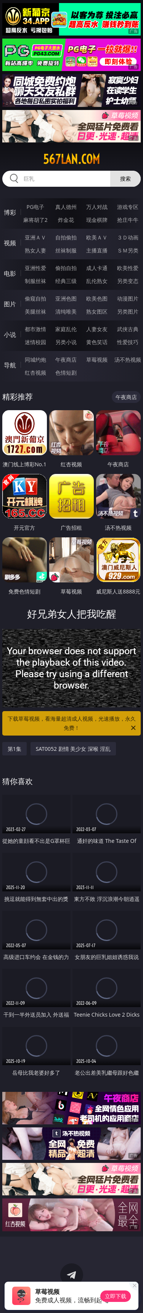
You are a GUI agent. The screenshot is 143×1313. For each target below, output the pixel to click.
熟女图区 (97, 311)
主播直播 (97, 250)
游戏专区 (127, 206)
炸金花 (66, 219)
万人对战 (97, 206)
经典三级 (66, 281)
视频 (10, 243)
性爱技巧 (127, 342)
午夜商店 (66, 359)
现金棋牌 (97, 219)
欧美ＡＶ (97, 237)
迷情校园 (35, 342)
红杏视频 (35, 372)
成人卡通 (97, 268)
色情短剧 (66, 372)
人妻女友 (97, 329)
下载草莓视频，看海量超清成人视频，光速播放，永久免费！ (72, 723)
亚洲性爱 (35, 268)
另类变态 (127, 281)
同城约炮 (35, 359)
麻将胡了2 (35, 219)
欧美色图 (97, 298)
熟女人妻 (35, 250)
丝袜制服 (66, 250)
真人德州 (66, 206)
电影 (10, 273)
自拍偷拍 (66, 237)
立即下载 (115, 1296)
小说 (10, 334)
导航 (10, 365)
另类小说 (66, 342)
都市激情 (35, 329)
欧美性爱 (127, 268)
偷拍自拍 (66, 268)
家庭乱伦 (66, 329)
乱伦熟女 (97, 281)
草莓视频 (97, 359)
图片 (10, 304)
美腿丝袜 (35, 311)
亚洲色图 (66, 298)
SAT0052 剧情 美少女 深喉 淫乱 (73, 748)
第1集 (14, 748)
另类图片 (127, 311)
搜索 (125, 178)
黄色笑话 (97, 342)
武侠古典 (127, 329)
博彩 (10, 212)
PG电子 (35, 206)
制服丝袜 (35, 281)
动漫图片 (127, 298)
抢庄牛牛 (127, 219)
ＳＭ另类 (127, 250)
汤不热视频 (127, 359)
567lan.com (71, 159)
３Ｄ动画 (127, 237)
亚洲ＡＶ (35, 237)
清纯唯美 (66, 311)
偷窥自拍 (35, 298)
